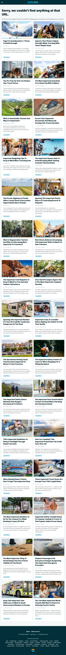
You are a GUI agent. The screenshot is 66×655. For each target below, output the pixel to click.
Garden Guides (44, 641)
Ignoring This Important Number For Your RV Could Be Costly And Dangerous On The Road (16, 322)
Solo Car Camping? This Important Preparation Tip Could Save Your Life (48, 441)
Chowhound (13, 641)
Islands (31, 642)
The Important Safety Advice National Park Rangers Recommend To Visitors (15, 401)
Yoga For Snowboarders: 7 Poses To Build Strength (16, 42)
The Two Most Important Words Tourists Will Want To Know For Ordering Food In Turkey (48, 603)
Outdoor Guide (20, 644)
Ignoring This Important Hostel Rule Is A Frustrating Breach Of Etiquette (47, 200)
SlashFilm (44, 644)
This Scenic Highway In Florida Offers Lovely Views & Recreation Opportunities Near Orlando (16, 200)
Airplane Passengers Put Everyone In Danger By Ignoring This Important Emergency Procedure (48, 561)
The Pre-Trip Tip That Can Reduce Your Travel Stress (16, 82)
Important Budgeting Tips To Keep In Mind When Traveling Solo (17, 159)
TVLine (42, 646)
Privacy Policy (35, 631)
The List (28, 646)
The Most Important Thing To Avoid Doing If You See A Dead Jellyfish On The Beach (15, 560)
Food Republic (34, 641)
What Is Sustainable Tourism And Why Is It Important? (16, 119)
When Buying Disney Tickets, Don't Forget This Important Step (16, 480)
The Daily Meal (20, 646)
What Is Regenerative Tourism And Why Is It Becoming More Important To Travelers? (15, 242)
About (28, 631)
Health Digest (9, 642)
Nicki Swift (11, 644)
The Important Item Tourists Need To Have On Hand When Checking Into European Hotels (49, 401)
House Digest (18, 642)
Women (47, 646)
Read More (6, 57)
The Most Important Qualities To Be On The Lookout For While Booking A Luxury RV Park (16, 519)
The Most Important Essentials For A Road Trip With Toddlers (47, 82)
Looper (44, 642)
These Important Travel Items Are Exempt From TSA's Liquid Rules (49, 480)
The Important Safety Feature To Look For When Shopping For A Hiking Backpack (48, 362)
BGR (7, 641)
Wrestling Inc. (55, 646)
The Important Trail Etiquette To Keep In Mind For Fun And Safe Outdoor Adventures (16, 282)
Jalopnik (37, 642)
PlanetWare (29, 644)
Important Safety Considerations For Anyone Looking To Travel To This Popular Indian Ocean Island (48, 519)
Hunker (26, 642)
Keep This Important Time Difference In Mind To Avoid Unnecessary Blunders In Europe (16, 603)
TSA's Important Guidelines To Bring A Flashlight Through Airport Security (15, 441)
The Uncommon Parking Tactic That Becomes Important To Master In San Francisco (15, 362)
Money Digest (57, 642)
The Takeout (35, 646)
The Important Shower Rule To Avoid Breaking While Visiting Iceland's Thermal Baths (47, 160)
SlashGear (51, 644)
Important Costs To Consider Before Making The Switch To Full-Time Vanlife (49, 322)
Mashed (49, 642)
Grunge (56, 641)
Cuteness (20, 641)
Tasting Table (11, 646)
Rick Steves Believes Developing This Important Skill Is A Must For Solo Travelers (48, 242)
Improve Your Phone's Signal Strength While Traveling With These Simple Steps (47, 43)
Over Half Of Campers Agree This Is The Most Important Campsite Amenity (48, 282)
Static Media (25, 634)
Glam (51, 641)
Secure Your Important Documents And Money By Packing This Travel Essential (47, 120)
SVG (57, 644)
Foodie (27, 641)
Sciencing (37, 644)
